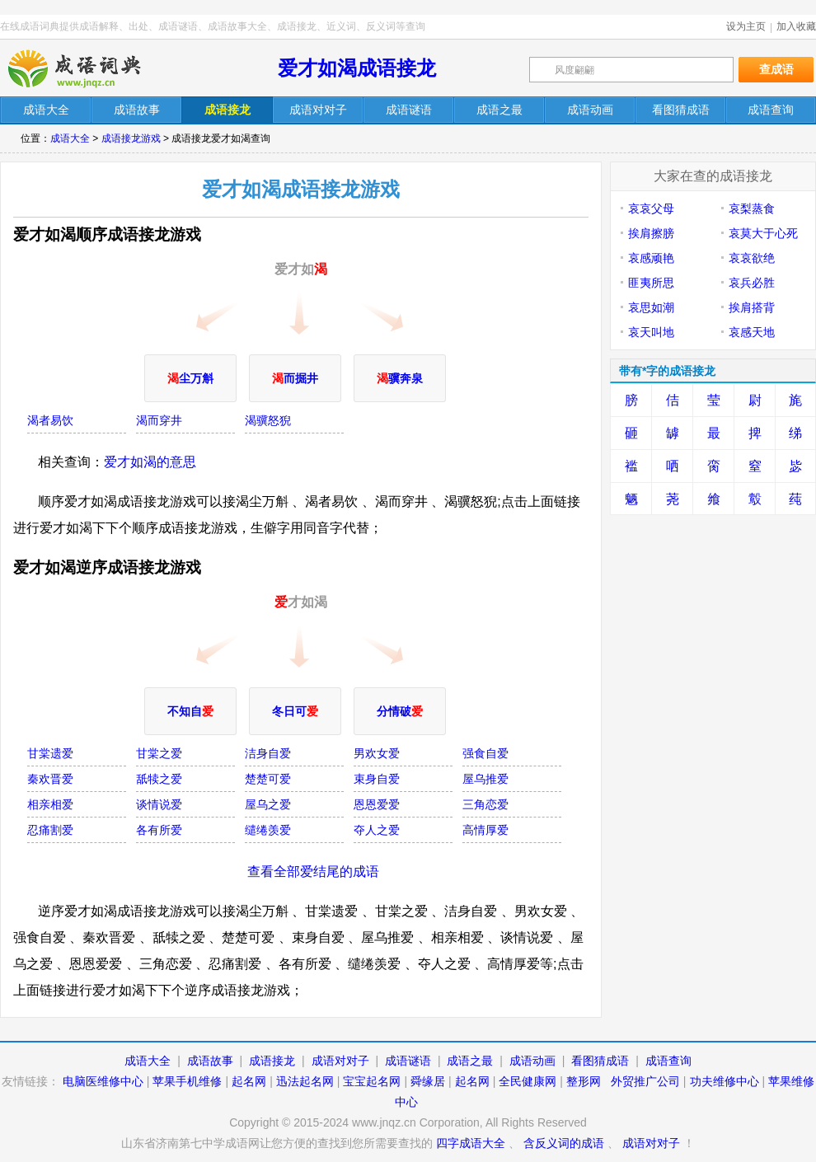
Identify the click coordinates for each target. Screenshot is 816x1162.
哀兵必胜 (752, 282)
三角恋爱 (485, 804)
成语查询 (668, 1060)
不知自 (190, 711)
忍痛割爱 (50, 829)
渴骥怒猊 (268, 420)
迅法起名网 (305, 1081)
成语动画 (532, 1060)
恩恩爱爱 (377, 804)
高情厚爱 (485, 829)
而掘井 (295, 378)
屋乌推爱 (485, 778)
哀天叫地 (651, 332)
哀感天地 (752, 332)
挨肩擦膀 (651, 233)
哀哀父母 (651, 208)
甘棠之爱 (159, 753)
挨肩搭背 (752, 307)
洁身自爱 (268, 753)
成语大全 (70, 138)
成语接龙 (272, 1060)
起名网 (249, 1081)
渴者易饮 (50, 420)
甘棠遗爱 (50, 753)
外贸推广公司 (645, 1081)
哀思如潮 (651, 307)
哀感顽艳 (651, 258)
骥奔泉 (400, 378)
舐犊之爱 (159, 778)
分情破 (400, 711)
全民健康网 (527, 1081)
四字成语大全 (470, 1143)
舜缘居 (427, 1081)
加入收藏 (796, 26)
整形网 (583, 1081)
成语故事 (210, 1060)
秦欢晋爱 (50, 778)
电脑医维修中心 (103, 1081)
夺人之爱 (377, 829)
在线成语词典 (88, 68)
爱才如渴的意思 (150, 462)
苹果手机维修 (187, 1081)
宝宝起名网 (372, 1081)
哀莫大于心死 (763, 233)
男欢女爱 (377, 753)
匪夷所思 (651, 282)
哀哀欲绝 (752, 258)
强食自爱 (485, 753)
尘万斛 (190, 378)
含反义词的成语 (563, 1143)
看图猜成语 (600, 1060)
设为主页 (746, 26)
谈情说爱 (159, 804)
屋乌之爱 (268, 804)
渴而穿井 (159, 420)
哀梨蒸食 (752, 208)
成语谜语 (408, 1060)
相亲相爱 (50, 804)
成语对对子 (340, 1060)
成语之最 (470, 1060)
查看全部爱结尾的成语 (313, 871)
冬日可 (295, 711)
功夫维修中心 (724, 1081)
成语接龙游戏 (131, 138)
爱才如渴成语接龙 (357, 68)
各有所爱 (159, 829)
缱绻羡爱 (268, 829)
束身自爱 (377, 778)
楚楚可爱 (268, 778)
